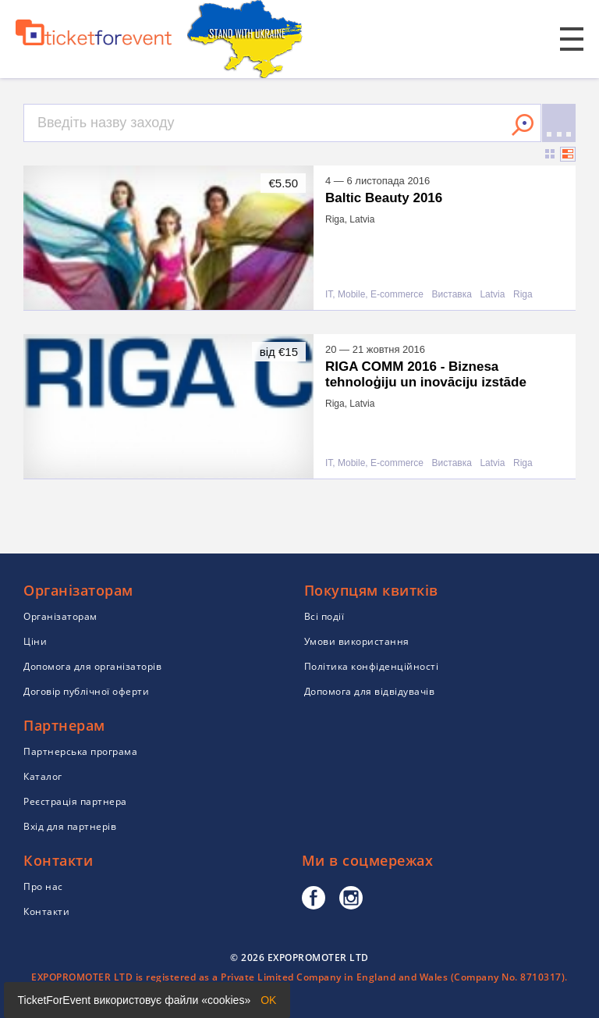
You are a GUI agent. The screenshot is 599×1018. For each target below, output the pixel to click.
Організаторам (60, 616)
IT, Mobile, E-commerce (374, 295)
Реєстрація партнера (75, 801)
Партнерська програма (80, 751)
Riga (523, 295)
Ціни (35, 641)
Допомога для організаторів (92, 666)
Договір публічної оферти (86, 691)
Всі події (324, 616)
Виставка (452, 295)
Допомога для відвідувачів (369, 691)
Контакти (46, 911)
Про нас (43, 886)
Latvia (492, 295)
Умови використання (356, 641)
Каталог (42, 776)
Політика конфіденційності (371, 666)
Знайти (522, 125)
